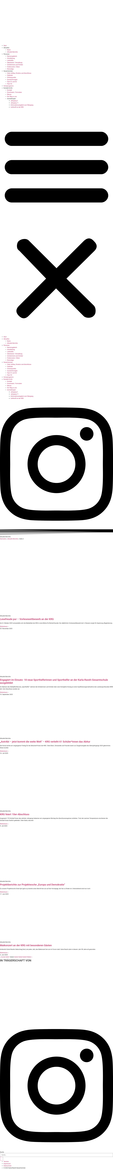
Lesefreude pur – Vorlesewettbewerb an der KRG (27, 619)
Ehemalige (10, 69)
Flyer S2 (9, 84)
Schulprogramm (9, 86)
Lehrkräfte (10, 60)
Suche (2, 1152)
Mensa (9, 94)
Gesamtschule (8, 71)
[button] (56, 222)
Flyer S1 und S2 (12, 81)
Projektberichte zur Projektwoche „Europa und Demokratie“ (32, 884)
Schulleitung (11, 58)
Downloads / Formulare (14, 92)
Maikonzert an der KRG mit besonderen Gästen (26, 945)
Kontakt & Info (8, 88)
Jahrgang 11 (14, 103)
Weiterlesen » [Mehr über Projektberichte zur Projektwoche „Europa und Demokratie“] (4, 892)
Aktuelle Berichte (12, 52)
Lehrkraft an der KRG (17, 107)
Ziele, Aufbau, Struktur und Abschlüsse (19, 73)
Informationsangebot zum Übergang (22, 105)
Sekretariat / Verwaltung (14, 62)
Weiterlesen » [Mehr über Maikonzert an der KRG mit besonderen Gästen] (4, 953)
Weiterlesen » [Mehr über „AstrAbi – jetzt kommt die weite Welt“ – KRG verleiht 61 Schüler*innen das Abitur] (4, 751)
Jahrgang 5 (14, 101)
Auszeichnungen (12, 79)
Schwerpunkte (11, 77)
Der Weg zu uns (12, 96)
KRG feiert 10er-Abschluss (14, 814)
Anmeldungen (11, 98)
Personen (6, 54)
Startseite (3, 539)
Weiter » (29, 957)
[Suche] (1, 1159)
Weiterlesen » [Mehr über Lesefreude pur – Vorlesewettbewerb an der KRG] (4, 626)
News (9, 50)
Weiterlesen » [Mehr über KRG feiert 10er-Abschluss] (4, 824)
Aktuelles (6, 48)
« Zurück (2, 957)
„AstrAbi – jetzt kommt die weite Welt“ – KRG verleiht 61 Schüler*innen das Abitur (45, 741)
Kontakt (9, 90)
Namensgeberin (12, 56)
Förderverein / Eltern (13, 67)
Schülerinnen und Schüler (15, 65)
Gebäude (10, 75)
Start (5, 45)
